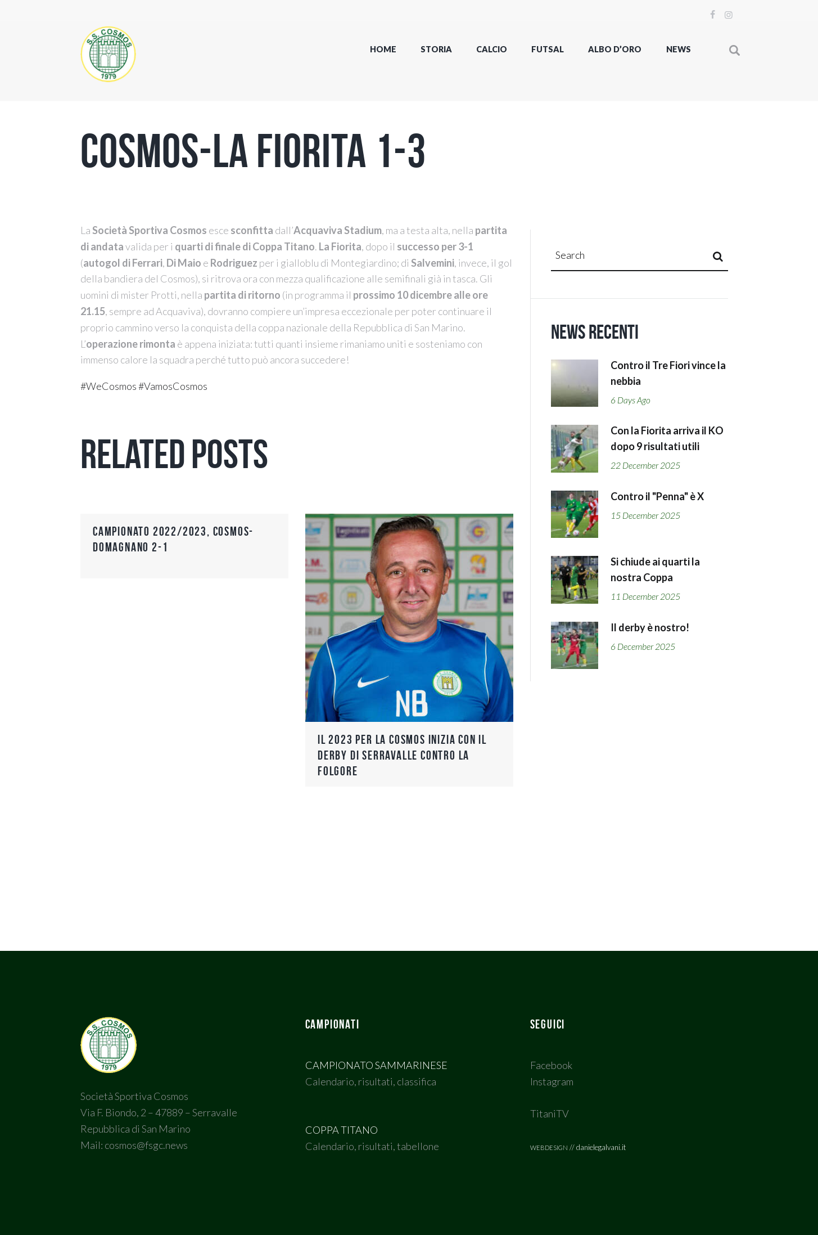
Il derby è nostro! (650, 627)
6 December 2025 (643, 646)
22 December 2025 (645, 465)
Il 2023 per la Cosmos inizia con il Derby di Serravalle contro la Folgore (402, 755)
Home (383, 49)
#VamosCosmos (172, 386)
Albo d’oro (614, 49)
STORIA (436, 49)
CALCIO (491, 49)
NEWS (678, 49)
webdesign (549, 1147)
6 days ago (630, 400)
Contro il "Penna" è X (657, 496)
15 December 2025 (645, 515)
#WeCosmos (108, 386)
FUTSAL (547, 49)
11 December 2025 (645, 596)
